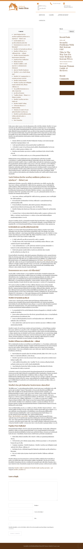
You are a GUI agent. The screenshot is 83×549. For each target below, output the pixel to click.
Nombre (36, 505)
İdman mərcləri (18, 61)
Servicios (42, 15)
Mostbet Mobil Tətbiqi (20, 103)
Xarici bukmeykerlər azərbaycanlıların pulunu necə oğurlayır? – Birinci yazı (21, 36)
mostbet (16, 469)
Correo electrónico (39, 512)
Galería (51, 15)
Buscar (61, 29)
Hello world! (62, 40)
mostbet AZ (22, 469)
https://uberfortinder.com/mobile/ (18, 416)
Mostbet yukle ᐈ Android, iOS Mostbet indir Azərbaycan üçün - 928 (33, 468)
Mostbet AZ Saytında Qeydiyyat (23, 49)
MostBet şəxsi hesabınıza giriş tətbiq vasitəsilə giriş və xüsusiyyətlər (21, 116)
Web (35, 518)
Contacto (42, 20)
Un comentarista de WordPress (66, 92)
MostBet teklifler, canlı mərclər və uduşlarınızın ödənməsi (19, 66)
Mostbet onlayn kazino (20, 80)
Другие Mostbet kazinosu (21, 70)
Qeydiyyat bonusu (19, 93)
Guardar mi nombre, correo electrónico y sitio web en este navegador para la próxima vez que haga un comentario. (31, 527)
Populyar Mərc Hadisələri (21, 59)
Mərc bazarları (18, 120)
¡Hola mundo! (64, 94)
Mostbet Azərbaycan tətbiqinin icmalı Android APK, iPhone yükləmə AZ (21, 85)
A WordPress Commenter (65, 82)
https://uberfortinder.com (47, 260)
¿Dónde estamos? (63, 15)
